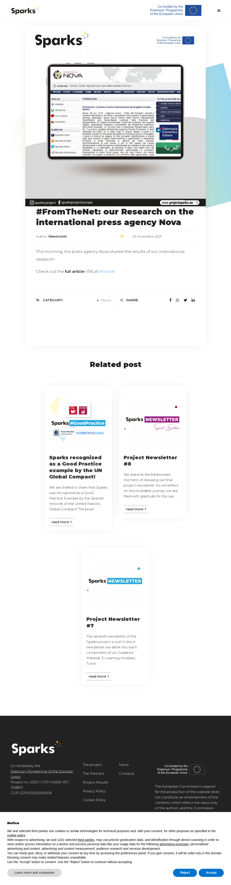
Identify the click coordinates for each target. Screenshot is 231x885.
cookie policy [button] (16, 835)
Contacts (126, 773)
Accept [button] (211, 872)
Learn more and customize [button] (34, 872)
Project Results (95, 782)
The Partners (93, 773)
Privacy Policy (94, 791)
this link (107, 271)
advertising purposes (174, 844)
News (106, 300)
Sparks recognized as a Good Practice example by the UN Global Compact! (75, 467)
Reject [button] (185, 872)
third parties (86, 840)
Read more (61, 522)
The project (92, 765)
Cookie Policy (94, 800)
